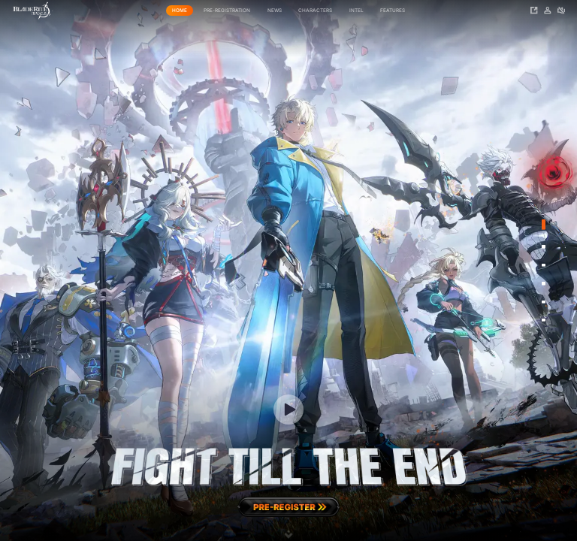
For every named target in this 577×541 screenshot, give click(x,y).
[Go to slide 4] (543, 283)
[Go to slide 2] (543, 246)
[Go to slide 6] (543, 320)
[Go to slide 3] (543, 265)
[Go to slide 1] (543, 224)
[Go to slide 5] (543, 301)
